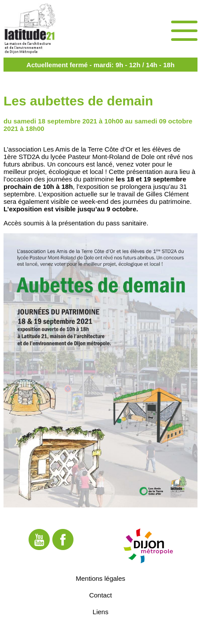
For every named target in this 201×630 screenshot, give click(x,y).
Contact (100, 594)
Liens (101, 611)
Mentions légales (100, 578)
